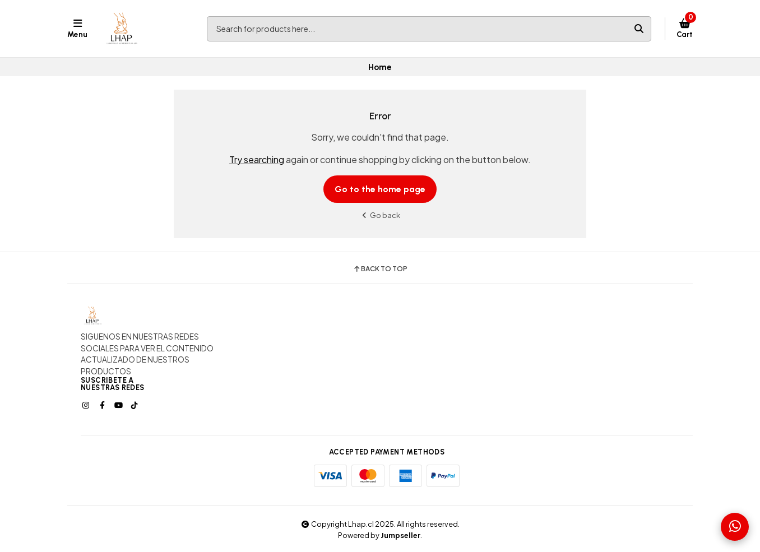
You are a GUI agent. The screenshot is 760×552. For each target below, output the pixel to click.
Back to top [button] (380, 269)
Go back (380, 215)
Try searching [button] (256, 159)
